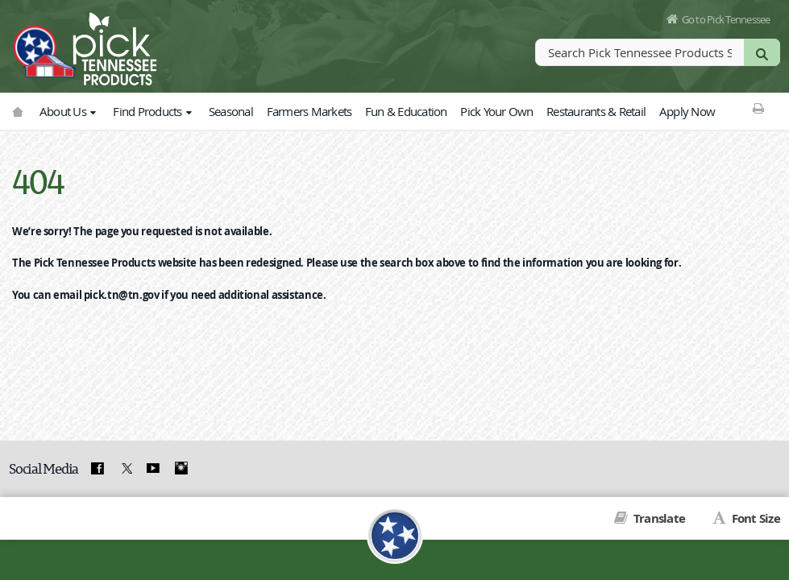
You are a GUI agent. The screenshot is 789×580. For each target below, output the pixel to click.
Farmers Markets (309, 111)
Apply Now (687, 111)
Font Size (754, 518)
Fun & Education (406, 111)
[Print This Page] (758, 108)
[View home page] (44, 44)
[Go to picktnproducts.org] (17, 111)
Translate (658, 518)
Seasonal (231, 111)
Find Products (154, 111)
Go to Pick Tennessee (726, 19)
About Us (69, 111)
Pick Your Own (496, 111)
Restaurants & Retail (596, 111)
